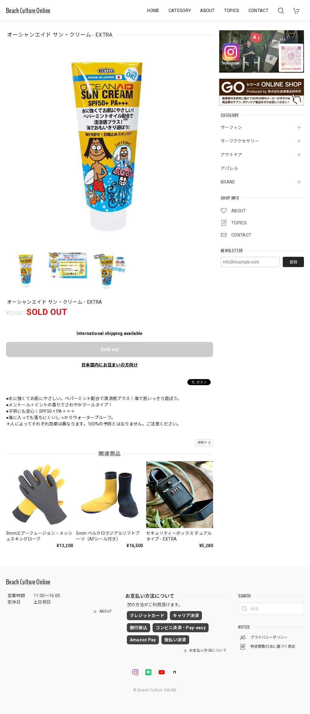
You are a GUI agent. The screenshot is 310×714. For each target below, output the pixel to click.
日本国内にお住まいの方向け (109, 364)
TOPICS (231, 10)
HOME (153, 10)
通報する (204, 442)
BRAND (228, 182)
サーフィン (231, 127)
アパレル (229, 168)
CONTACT (259, 10)
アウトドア (231, 154)
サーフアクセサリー (240, 141)
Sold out (110, 349)
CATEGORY (180, 10)
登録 (293, 262)
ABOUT (207, 10)
